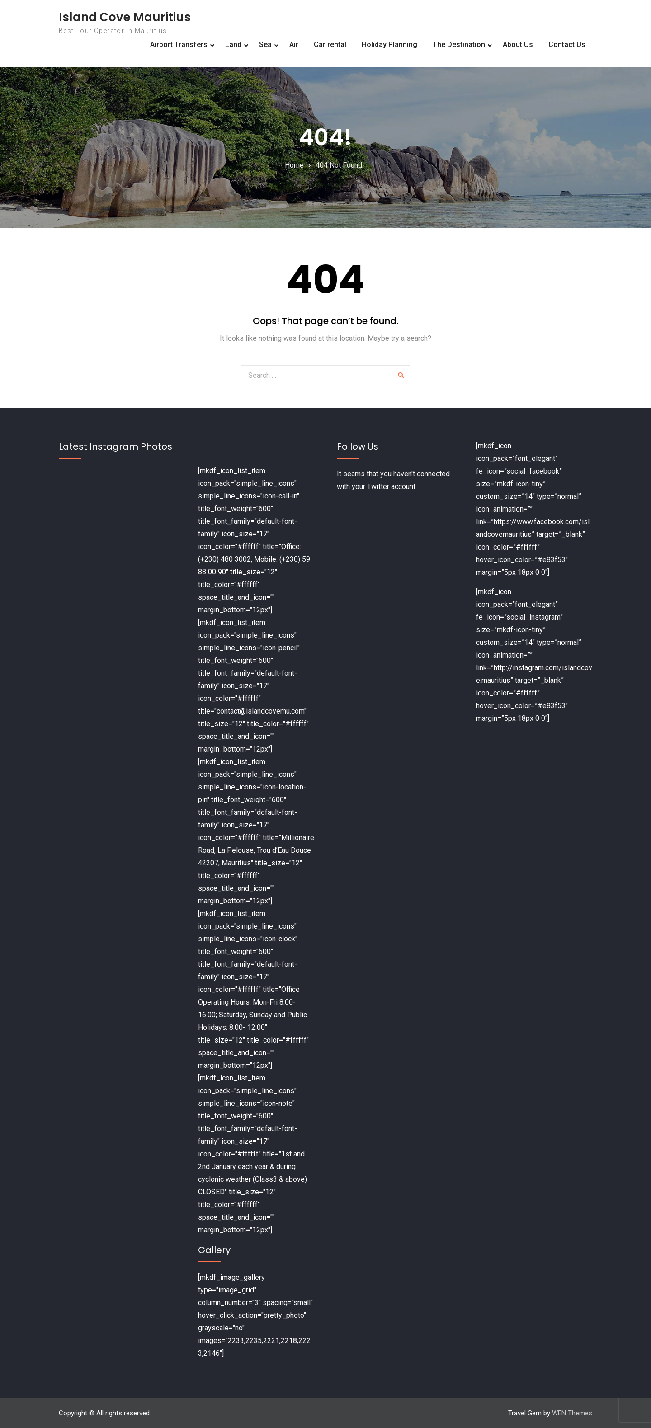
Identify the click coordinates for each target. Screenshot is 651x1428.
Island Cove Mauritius (125, 17)
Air (293, 44)
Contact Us (566, 44)
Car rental (330, 44)
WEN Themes (572, 1413)
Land (233, 44)
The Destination (459, 44)
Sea (265, 44)
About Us (518, 44)
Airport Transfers (179, 44)
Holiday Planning (389, 44)
